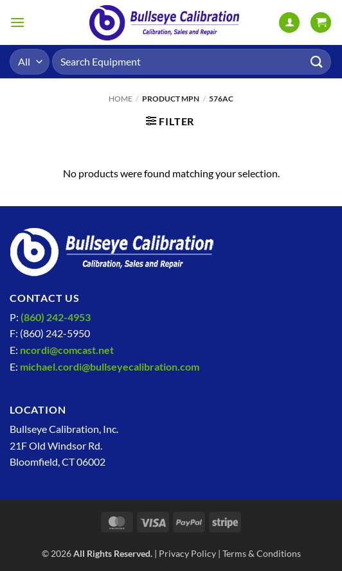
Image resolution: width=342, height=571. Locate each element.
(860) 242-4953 (56, 317)
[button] (17, 22)
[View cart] (320, 22)
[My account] (289, 22)
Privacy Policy (187, 553)
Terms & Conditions (261, 553)
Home (120, 98)
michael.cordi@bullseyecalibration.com (109, 366)
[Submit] (317, 61)
